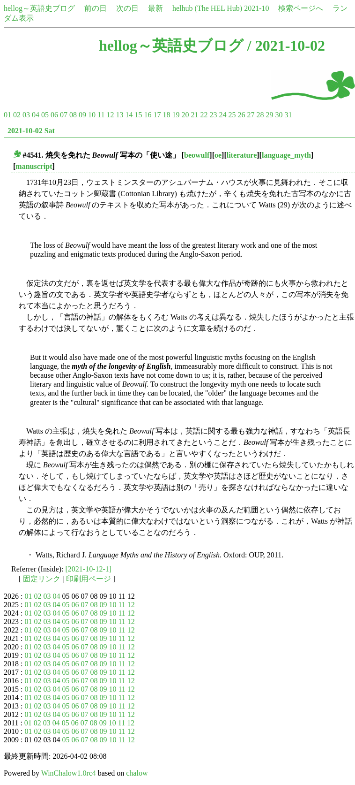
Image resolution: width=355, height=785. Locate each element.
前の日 (95, 8)
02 (17, 115)
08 (73, 115)
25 (232, 115)
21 (194, 115)
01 (7, 115)
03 (26, 115)
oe (218, 155)
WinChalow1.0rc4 (68, 773)
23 (213, 115)
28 (260, 115)
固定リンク (41, 579)
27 (250, 115)
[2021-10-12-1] (89, 569)
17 (157, 115)
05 (45, 115)
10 (92, 115)
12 (110, 115)
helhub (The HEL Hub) (207, 8)
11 (100, 115)
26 (241, 115)
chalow (137, 773)
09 (82, 115)
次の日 (127, 8)
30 (278, 115)
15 (138, 115)
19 (175, 115)
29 (269, 115)
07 (63, 115)
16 (147, 115)
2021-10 (256, 8)
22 (203, 115)
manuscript (33, 166)
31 (288, 115)
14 (129, 115)
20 (185, 115)
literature (242, 155)
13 (119, 115)
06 (54, 115)
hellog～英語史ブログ (39, 8)
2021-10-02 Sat (31, 131)
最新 (155, 8)
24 (222, 115)
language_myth (286, 155)
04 (35, 115)
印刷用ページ (88, 579)
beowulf (196, 155)
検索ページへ (300, 8)
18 (166, 115)
